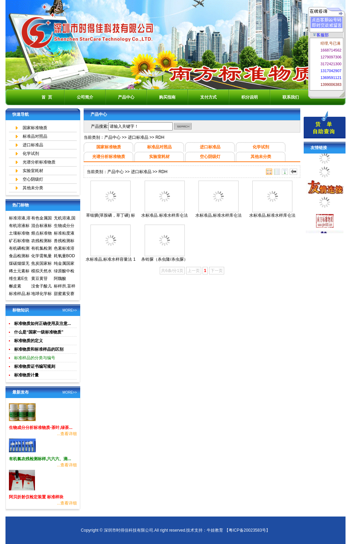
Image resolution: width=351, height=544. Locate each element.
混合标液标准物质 (41, 226)
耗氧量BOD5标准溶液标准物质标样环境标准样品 (64, 256)
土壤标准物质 (19, 234)
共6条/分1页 (172, 270)
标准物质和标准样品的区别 (38, 349)
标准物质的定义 (28, 340)
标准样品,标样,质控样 (20, 294)
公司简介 (85, 97)
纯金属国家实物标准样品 (64, 264)
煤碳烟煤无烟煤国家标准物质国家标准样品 (19, 264)
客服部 (321, 35)
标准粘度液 (64, 233)
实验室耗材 (33, 170)
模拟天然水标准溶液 (41, 272)
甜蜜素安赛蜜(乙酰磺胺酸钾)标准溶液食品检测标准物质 (65, 294)
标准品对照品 (35, 136)
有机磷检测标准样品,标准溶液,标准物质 (20, 249)
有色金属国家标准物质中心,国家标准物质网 (42, 219)
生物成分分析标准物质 (64, 226)
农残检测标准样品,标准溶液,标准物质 (42, 241)
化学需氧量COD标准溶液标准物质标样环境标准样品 (42, 256)
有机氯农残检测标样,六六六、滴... (40, 458)
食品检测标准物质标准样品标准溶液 (19, 256)
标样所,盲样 (64, 286)
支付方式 (208, 97)
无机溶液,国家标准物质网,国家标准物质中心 (64, 219)
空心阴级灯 (33, 179)
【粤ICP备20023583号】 (247, 530)
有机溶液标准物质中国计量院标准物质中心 (19, 226)
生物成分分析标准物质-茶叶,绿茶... (40, 427)
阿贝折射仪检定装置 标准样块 (36, 497)
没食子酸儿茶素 (41, 287)
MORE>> (69, 310)
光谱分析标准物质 (39, 162)
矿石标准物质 (19, 241)
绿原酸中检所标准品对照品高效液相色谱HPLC (64, 272)
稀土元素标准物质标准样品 (19, 272)
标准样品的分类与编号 (34, 357)
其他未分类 (33, 187)
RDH (159, 137)
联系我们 (290, 97)
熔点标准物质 (41, 234)
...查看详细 (67, 433)
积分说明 (249, 97)
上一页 (193, 270)
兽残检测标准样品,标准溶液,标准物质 (64, 241)
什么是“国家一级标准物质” (38, 332)
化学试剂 (31, 153)
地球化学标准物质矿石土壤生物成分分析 (41, 294)
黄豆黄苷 (39, 278)
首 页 (46, 97)
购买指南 (167, 97)
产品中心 (126, 97)
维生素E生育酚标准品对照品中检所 (19, 279)
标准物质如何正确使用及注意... (42, 323)
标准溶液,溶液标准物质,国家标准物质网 (20, 219)
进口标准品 (33, 145)
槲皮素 (15, 286)
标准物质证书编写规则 (34, 366)
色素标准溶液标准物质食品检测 (64, 249)
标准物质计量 (26, 375)
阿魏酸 (60, 278)
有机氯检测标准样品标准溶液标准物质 (41, 249)
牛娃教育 (215, 530)
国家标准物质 (35, 127)
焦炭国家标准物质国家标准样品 (41, 264)
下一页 (216, 270)
